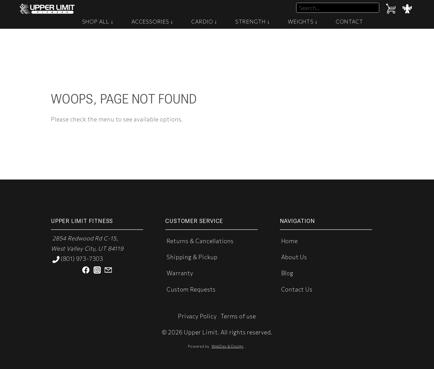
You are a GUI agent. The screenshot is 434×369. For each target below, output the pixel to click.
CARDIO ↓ (204, 21)
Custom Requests (191, 289)
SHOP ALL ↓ (98, 21)
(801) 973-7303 (77, 259)
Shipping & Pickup (192, 256)
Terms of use (238, 316)
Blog (287, 272)
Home (289, 240)
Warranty (180, 272)
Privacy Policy (197, 316)
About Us (294, 256)
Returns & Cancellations (200, 240)
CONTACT (349, 21)
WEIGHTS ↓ (303, 21)
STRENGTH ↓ (252, 21)
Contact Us (296, 289)
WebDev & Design (227, 346)
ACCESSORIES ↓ (152, 21)
